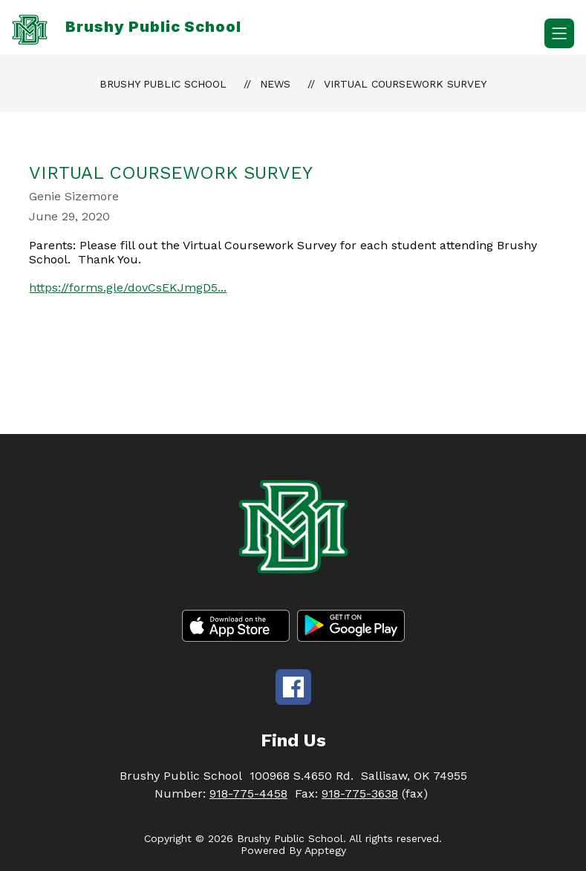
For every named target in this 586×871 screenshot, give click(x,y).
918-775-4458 (248, 793)
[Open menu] (559, 33)
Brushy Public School (163, 84)
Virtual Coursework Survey (405, 84)
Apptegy (325, 850)
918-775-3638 (360, 793)
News (275, 84)
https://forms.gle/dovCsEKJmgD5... (128, 287)
